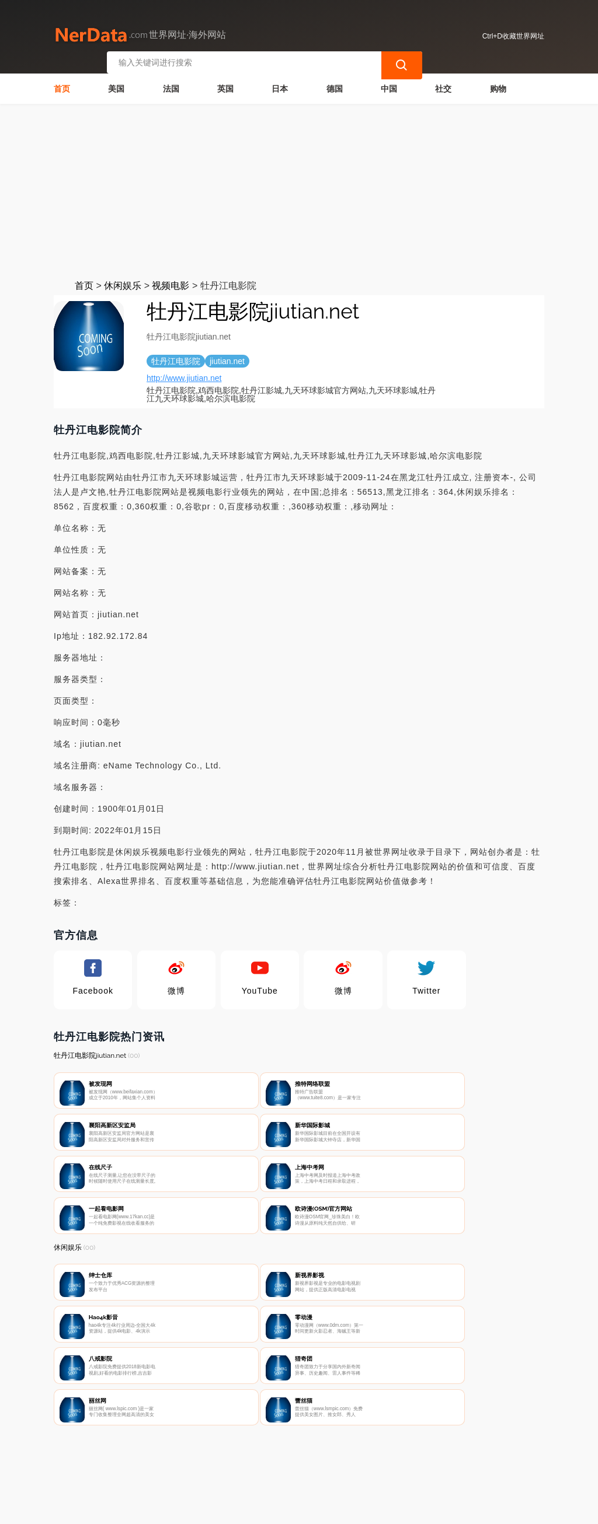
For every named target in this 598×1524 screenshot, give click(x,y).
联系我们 (189, 1463)
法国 (171, 85)
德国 (334, 85)
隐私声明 (248, 1463)
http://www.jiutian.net (184, 374)
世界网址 (257, 1508)
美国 (116, 85)
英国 (225, 85)
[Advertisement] (299, 188)
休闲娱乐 (122, 282)
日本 (280, 85)
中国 (389, 85)
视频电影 (170, 282)
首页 (62, 85)
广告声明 (306, 1463)
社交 (443, 85)
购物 (498, 85)
